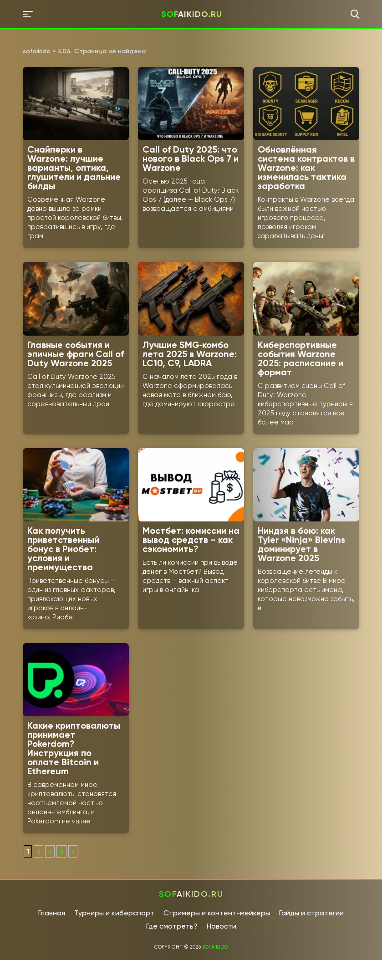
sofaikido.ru (191, 14)
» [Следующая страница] (73, 851)
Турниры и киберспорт (114, 913)
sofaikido (215, 947)
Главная (51, 913)
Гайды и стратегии (311, 913)
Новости (221, 926)
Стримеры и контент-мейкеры (216, 913)
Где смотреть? (172, 926)
